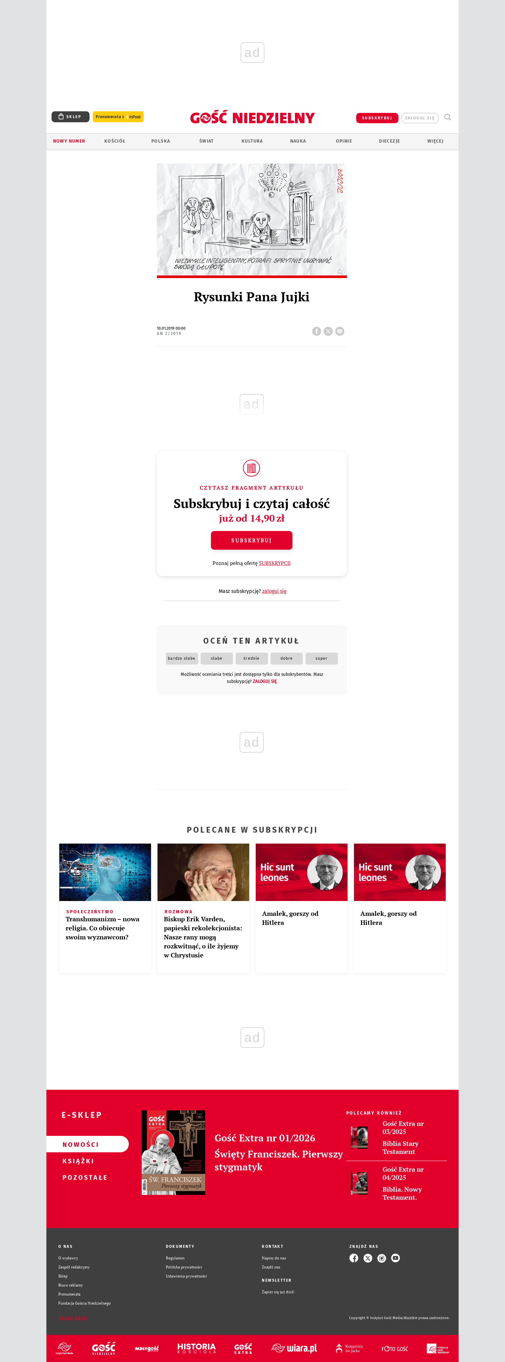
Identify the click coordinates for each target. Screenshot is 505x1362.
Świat (206, 141)
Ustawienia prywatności (186, 1276)
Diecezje (389, 141)
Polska (160, 141)
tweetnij (329, 329)
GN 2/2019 (169, 333)
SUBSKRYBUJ (377, 118)
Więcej (435, 141)
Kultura (252, 141)
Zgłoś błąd (73, 1318)
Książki (77, 1160)
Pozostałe (77, 1177)
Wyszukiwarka (447, 117)
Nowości (77, 1144)
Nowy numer (69, 141)
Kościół (115, 141)
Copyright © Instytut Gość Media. (376, 1318)
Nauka (298, 141)
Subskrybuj (251, 540)
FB (318, 329)
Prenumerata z (118, 117)
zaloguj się (420, 118)
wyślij (341, 329)
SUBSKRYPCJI (275, 562)
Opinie (344, 141)
